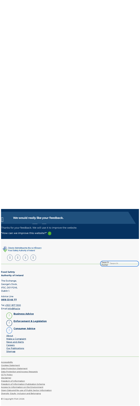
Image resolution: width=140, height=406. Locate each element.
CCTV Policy (7, 375)
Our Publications (15, 348)
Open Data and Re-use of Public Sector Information (26, 390)
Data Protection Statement (14, 368)
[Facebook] (17, 258)
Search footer (105, 263)
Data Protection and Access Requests (19, 372)
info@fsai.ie (14, 308)
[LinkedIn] (10, 258)
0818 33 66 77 (9, 299)
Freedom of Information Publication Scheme (23, 384)
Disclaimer (6, 378)
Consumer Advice (24, 328)
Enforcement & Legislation (30, 321)
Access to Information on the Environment (22, 387)
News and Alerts (15, 342)
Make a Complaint (16, 339)
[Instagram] (33, 258)
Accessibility (7, 362)
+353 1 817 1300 (13, 305)
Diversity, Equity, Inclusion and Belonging (21, 393)
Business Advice (24, 313)
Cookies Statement (10, 365)
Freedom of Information (13, 381)
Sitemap (10, 351)
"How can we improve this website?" (24, 233)
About (9, 335)
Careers (10, 345)
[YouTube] (25, 258)
